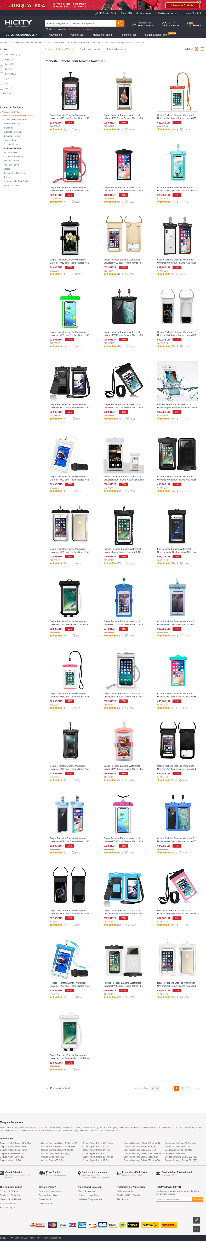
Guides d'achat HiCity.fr (10, 1199)
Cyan (6, 78)
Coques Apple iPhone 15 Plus (13, 1150)
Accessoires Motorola (89, 1130)
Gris (6, 83)
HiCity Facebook (7, 1203)
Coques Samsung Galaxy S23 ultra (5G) (59, 1143)
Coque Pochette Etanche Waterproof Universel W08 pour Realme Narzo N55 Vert (69, 335)
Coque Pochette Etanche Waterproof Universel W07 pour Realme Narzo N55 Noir (123, 335)
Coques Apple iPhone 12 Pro (95, 1160)
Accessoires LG (26, 1130)
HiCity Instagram (7, 1207)
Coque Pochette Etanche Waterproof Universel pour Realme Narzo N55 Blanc (70, 1057)
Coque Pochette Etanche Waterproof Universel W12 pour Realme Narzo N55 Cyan (176, 190)
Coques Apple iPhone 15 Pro (13, 1146)
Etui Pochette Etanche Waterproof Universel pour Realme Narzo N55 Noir (176, 550)
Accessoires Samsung (29, 1127)
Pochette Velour (10, 144)
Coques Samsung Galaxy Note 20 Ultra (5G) (144, 1153)
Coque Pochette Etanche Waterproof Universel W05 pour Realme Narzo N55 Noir (69, 407)
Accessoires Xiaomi (71, 1127)
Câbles (6, 169)
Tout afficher (10, 54)
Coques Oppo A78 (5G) (52, 1160)
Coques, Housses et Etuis (15, 119)
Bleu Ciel (8, 74)
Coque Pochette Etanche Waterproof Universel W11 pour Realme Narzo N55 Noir (69, 262)
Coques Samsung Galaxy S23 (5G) (57, 1150)
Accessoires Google (68, 1130)
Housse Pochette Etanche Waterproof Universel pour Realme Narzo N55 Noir (123, 550)
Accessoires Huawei (50, 1127)
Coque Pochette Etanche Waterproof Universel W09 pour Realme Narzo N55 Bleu (69, 841)
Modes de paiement (87, 1191)
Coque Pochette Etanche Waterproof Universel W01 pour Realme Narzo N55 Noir (69, 552)
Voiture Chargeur (11, 161)
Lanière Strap (9, 140)
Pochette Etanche (12, 148)
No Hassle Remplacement (90, 1199)
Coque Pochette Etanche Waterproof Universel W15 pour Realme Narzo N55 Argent (123, 696)
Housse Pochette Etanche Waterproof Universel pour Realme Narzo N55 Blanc (124, 478)
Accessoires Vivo (166, 1127)
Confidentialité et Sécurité (128, 1195)
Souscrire (198, 1199)
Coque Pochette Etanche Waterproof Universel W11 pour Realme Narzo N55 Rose (123, 769)
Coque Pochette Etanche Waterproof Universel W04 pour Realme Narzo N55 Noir (123, 407)
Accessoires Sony (90, 1127)
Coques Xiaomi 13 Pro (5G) (12, 1157)
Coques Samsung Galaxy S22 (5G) (140, 1150)
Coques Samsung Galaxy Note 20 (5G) (141, 1157)
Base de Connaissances (50, 1195)
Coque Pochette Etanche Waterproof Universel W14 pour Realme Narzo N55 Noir (123, 190)
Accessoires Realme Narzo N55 (85, 42)
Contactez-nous (46, 1203)
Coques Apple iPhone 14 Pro (95, 1146)
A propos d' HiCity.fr (9, 1191)
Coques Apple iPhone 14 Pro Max (97, 1143)
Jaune (7, 88)
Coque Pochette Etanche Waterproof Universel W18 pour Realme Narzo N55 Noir (69, 118)
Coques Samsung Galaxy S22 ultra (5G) (142, 1143)
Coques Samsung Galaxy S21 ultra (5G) (142, 1160)
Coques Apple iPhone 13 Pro (178, 1146)
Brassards (8, 128)
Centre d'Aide (45, 1199)
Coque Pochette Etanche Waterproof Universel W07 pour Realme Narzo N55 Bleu (176, 841)
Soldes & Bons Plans (156, 34)
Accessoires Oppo (108, 1127)
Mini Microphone (11, 185)
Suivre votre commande (50, 1191)
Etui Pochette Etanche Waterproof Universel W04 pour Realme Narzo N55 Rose (176, 913)
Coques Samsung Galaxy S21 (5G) (181, 1160)
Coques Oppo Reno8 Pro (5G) (55, 1153)
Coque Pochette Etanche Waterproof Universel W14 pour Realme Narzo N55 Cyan (176, 696)
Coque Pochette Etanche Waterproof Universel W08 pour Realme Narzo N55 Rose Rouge (123, 841)
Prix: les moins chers (90, 49)
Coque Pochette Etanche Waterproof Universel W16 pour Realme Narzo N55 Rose (69, 696)
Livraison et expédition (88, 1195)
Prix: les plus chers (116, 49)
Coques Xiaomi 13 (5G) (10, 1160)
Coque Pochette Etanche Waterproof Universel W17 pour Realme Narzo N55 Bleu (176, 624)
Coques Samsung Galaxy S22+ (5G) (140, 1146)
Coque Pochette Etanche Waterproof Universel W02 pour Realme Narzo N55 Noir (176, 479)
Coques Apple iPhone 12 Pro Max (97, 1157)
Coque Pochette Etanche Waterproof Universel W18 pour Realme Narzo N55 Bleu (123, 624)
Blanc (7, 64)
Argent (7, 59)
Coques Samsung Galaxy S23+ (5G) (58, 1146)
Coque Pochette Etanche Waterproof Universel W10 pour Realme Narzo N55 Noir (176, 769)
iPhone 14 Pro (76, 29)
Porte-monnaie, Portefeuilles (16, 181)
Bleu (6, 69)
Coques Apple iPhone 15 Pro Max (15, 1143)
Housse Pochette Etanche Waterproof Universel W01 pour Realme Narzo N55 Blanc (176, 986)
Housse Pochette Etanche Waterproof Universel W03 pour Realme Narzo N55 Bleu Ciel (69, 986)
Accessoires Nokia (148, 1127)
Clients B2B (126, 13)
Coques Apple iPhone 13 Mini (178, 1150)
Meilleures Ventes (102, 34)
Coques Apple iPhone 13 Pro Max (180, 1143)
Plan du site (122, 1199)
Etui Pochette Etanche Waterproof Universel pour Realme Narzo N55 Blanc (177, 406)
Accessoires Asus (9, 1130)
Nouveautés (55, 34)
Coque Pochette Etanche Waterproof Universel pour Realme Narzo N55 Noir (69, 623)
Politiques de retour (126, 1191)
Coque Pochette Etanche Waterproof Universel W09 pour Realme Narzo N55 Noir (176, 262)
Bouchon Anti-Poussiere (14, 173)
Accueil (3, 42)
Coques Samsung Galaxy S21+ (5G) (181, 1157)
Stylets (6, 177)
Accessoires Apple (8, 1127)
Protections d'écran (12, 124)
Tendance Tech (128, 34)
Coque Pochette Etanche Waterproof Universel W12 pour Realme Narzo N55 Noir (69, 769)
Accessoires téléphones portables (27, 42)
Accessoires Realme (56, 42)
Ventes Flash (77, 34)
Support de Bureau (12, 132)
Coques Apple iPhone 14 (93, 1153)
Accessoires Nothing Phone (189, 1127)
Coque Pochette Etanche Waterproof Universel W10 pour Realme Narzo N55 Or (123, 262)
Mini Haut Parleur (11, 165)
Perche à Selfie (10, 152)
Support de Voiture (11, 136)
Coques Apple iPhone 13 (176, 1153)
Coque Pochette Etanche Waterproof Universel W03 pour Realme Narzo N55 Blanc (69, 479)
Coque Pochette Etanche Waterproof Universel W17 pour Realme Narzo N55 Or (123, 118)
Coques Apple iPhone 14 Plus (96, 1150)
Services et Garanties (10, 1195)
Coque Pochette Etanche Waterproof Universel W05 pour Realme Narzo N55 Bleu (123, 913)
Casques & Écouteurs (13, 156)
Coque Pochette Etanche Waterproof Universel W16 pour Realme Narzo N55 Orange (176, 118)
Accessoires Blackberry (45, 1130)
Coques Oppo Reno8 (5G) (53, 1157)
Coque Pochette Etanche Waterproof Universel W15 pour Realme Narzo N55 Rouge (69, 190)
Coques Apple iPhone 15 (11, 1153)
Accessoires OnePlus (110, 1130)
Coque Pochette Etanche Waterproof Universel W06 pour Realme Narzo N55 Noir (69, 913)
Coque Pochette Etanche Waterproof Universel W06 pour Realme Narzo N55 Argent (176, 335)
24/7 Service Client (107, 13)
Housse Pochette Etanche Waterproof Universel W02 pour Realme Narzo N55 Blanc (123, 986)
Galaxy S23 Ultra (95, 29)
